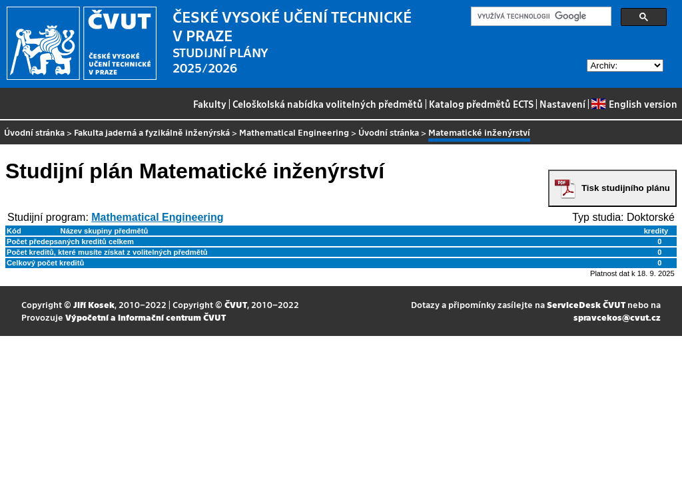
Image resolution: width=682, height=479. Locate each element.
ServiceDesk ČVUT (586, 304)
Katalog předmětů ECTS (481, 104)
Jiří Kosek (94, 304)
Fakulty (209, 104)
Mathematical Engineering (294, 132)
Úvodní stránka (34, 132)
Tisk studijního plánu (625, 188)
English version (634, 104)
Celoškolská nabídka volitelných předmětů (327, 104)
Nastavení (562, 104)
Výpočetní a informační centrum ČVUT (145, 317)
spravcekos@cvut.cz (617, 317)
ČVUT (235, 304)
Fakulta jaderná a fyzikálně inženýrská (152, 132)
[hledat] (540, 17)
